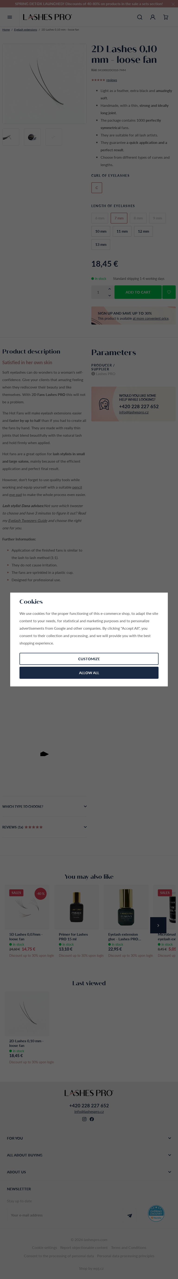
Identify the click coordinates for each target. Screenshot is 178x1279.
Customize (89, 658)
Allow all (89, 672)
